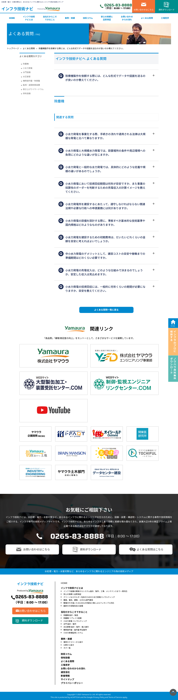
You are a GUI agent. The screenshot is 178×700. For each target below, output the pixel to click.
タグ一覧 (67, 648)
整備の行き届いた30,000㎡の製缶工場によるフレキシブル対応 (88, 603)
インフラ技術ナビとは (29, 18)
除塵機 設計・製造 (70, 615)
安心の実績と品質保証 (107, 18)
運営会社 (65, 672)
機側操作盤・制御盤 (31, 80)
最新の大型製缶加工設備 (73, 605)
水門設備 (26, 72)
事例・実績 (70, 18)
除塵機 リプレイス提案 (72, 618)
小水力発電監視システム (73, 632)
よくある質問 (147, 18)
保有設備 (26, 93)
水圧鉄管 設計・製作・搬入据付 (76, 626)
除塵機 (26, 63)
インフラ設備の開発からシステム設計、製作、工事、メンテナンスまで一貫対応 (95, 591)
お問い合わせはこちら (144, 9)
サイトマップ (67, 679)
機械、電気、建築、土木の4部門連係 (78, 600)
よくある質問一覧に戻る (106, 310)
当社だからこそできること (50, 18)
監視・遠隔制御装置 (31, 85)
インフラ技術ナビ (17, 9)
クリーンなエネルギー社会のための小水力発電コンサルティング (89, 597)
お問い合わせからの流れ (127, 18)
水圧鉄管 (26, 76)
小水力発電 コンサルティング (75, 621)
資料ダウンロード (167, 9)
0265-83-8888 (118, 5)
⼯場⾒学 (65, 665)
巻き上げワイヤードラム (33, 89)
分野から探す (68, 645)
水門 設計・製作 (69, 624)
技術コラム (88, 18)
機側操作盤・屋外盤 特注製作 (75, 629)
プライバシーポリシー (72, 683)
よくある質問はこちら (150, 549)
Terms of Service (115, 697)
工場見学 (165, 18)
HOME (12, 18)
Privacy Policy (99, 697)
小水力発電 (27, 68)
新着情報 (65, 676)
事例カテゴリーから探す (73, 642)
